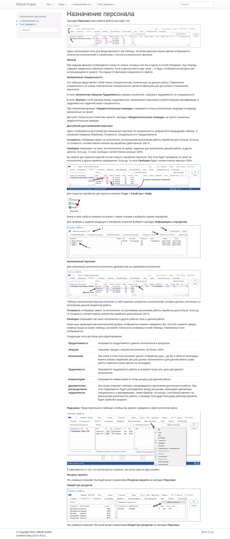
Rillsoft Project (26, 4)
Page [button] (62, 4)
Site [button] (50, 4)
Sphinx (36, 535)
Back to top (208, 532)
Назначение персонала (33, 16)
